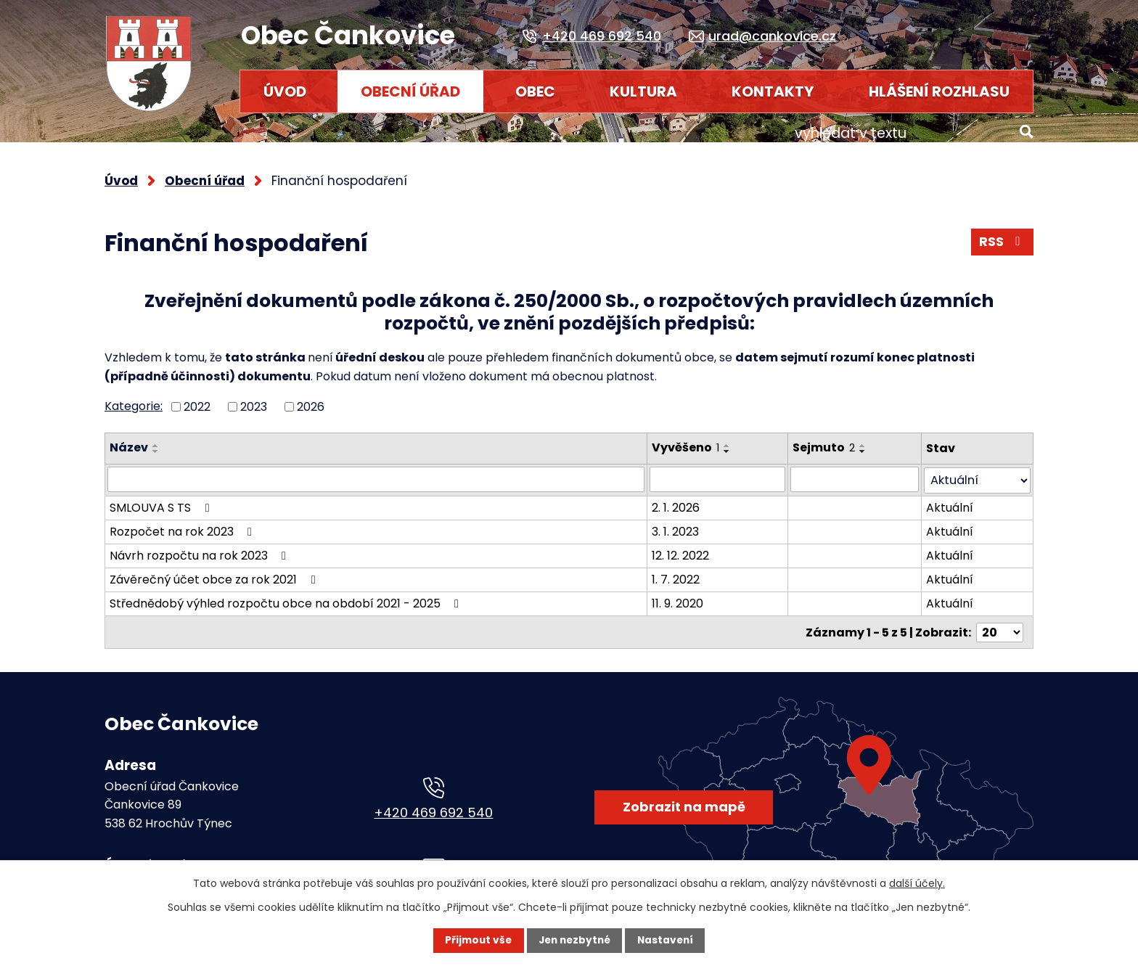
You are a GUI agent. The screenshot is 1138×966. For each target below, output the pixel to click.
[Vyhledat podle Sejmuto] (856, 470)
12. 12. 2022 (682, 545)
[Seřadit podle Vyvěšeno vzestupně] (729, 438)
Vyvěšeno (687, 439)
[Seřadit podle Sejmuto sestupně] (864, 443)
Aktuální (951, 497)
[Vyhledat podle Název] (376, 470)
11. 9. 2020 (679, 593)
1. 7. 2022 (677, 569)
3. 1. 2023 (676, 521)
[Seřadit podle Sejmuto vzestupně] (864, 438)
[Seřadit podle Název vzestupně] (156, 438)
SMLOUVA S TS (162, 497)
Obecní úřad (410, 91)
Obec (535, 91)
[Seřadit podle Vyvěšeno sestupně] (729, 443)
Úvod (284, 91)
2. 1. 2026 (677, 497)
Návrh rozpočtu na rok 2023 (200, 545)
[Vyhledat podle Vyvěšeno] (719, 470)
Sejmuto (825, 439)
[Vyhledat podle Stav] (978, 470)
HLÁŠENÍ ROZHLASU (939, 91)
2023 (253, 398)
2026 (310, 398)
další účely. (917, 883)
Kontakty (773, 91)
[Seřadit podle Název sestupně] (156, 443)
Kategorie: (134, 397)
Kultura (643, 91)
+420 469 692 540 (433, 802)
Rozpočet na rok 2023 (183, 521)
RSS (1002, 235)
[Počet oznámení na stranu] (1000, 621)
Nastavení (668, 940)
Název (129, 439)
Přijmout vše (475, 940)
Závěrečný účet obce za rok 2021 (215, 569)
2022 (197, 398)
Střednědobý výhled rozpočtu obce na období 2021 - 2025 (287, 593)
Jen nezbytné (574, 940)
